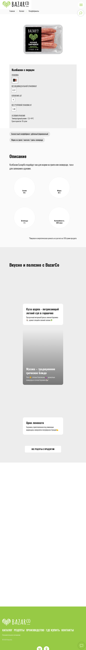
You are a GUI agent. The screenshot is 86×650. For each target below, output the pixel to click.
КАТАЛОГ (7, 625)
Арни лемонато (35, 417)
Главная (12, 11)
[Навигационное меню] (81, 5)
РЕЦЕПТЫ (19, 625)
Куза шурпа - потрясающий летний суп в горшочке (42, 312)
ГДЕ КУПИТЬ (53, 625)
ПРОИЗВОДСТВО (35, 625)
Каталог (21, 11)
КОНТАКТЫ (67, 625)
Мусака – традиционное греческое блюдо (40, 365)
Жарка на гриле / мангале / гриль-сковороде (27, 140)
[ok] (46, 643)
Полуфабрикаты (34, 11)
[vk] (39, 643)
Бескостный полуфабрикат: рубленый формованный (30, 134)
